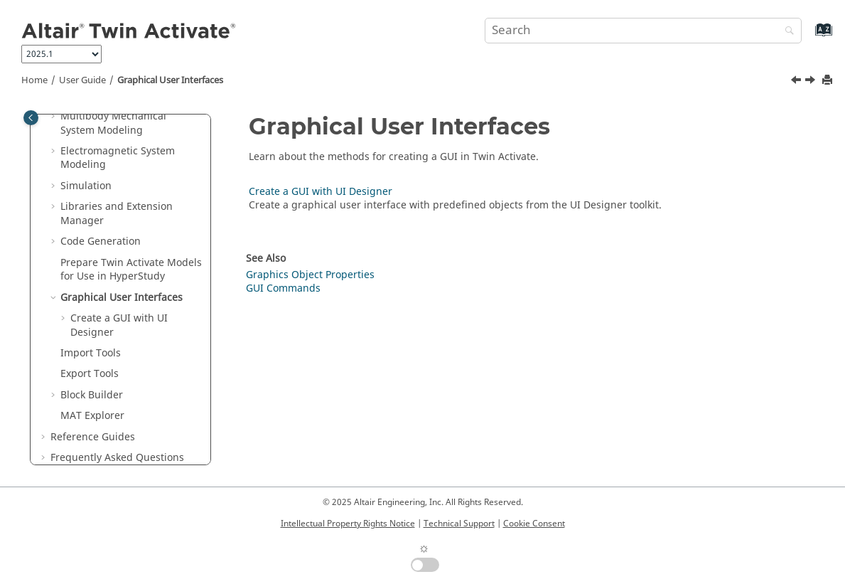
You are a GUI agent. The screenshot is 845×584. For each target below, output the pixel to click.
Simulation (86, 186)
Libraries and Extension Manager (116, 213)
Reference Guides (92, 437)
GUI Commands (283, 288)
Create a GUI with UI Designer (119, 325)
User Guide (82, 80)
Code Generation (100, 241)
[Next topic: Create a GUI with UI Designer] (811, 81)
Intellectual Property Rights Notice (348, 523)
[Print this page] (828, 80)
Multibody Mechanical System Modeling (113, 123)
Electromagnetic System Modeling (117, 158)
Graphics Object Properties (310, 274)
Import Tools (90, 353)
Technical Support (459, 523)
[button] (54, 117)
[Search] (786, 32)
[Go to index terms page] (808, 36)
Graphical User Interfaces (170, 80)
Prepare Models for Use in (131, 270)
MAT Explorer (92, 415)
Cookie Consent (534, 523)
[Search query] (643, 30)
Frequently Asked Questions (117, 457)
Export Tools (89, 373)
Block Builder (91, 395)
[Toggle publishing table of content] (30, 117)
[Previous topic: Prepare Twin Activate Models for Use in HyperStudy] (797, 81)
